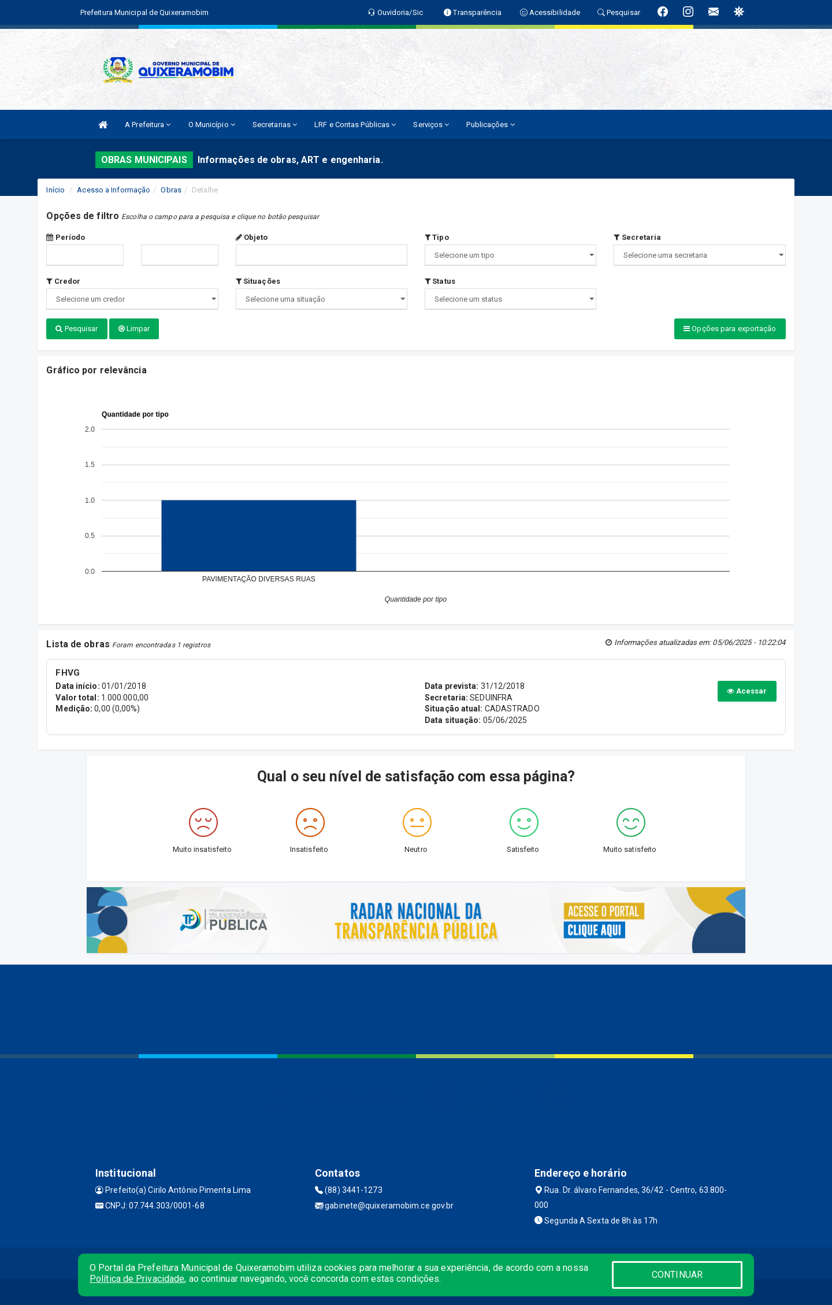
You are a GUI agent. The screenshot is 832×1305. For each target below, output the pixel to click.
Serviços (431, 124)
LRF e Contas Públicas (355, 124)
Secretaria (637, 237)
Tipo (437, 237)
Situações (258, 281)
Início (55, 190)
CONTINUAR (677, 1274)
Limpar (134, 328)
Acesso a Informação (113, 190)
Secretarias (274, 124)
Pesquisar (76, 328)
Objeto (252, 237)
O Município (211, 124)
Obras (171, 190)
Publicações (490, 124)
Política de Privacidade (137, 1278)
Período (65, 237)
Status (440, 281)
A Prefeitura (147, 124)
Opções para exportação (730, 328)
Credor (63, 281)
